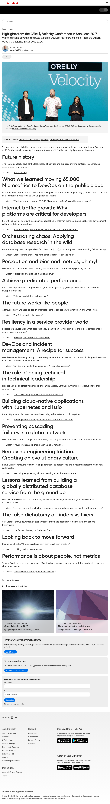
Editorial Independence (34, 799)
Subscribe (10, 700)
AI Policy (32, 744)
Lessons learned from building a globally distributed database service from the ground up (57, 507)
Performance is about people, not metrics (34, 571)
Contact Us (32, 733)
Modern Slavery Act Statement (54, 799)
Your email (8, 682)
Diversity (5, 757)
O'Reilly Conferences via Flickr (24, 129)
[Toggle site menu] (2, 2)
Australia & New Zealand (12, 772)
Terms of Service (8, 799)
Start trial (9, 652)
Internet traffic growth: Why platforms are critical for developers (46, 229)
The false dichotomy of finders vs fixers (33, 530)
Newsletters (33, 737)
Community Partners (10, 747)
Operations (16, 580)
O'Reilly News (7, 740)
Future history (20, 172)
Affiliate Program (9, 750)
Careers (5, 737)
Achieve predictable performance (30, 295)
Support (32, 729)
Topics (10, 29)
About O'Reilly (9, 729)
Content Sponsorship (11, 761)
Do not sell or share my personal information (17, 792)
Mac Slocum (17, 47)
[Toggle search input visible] (107, 2)
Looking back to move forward (28, 549)
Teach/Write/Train (9, 733)
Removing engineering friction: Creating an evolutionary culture (45, 473)
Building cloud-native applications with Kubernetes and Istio (43, 419)
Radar (4, 29)
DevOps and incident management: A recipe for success (41, 365)
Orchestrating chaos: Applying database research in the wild (43, 254)
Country (7, 691)
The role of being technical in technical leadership (38, 394)
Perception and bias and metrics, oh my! (33, 273)
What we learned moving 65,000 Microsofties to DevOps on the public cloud (51, 200)
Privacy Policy (34, 740)
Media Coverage (8, 744)
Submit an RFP (8, 754)
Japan (4, 776)
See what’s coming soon (15, 670)
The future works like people (28, 314)
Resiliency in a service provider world (32, 337)
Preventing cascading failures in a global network (38, 444)
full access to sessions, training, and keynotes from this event (49, 139)
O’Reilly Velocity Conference (29, 150)
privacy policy (20, 704)
